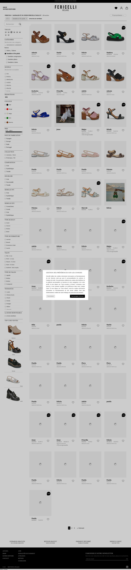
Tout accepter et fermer (77, 296)
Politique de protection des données (73, 292)
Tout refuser (50, 296)
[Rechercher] (20, 24)
